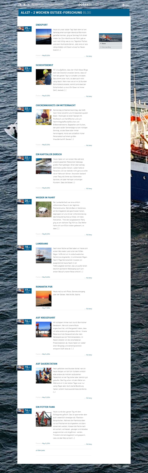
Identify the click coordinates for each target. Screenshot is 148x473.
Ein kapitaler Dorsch (49, 154)
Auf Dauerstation (46, 364)
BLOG (56, 12)
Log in (126, 5)
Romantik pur (44, 287)
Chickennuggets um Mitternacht (56, 105)
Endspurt (42, 25)
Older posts (40, 450)
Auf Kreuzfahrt (45, 318)
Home (104, 43)
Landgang (42, 244)
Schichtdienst (44, 65)
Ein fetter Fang (45, 407)
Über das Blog (106, 47)
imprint (126, 466)
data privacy (116, 466)
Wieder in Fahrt (45, 198)
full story (89, 56)
